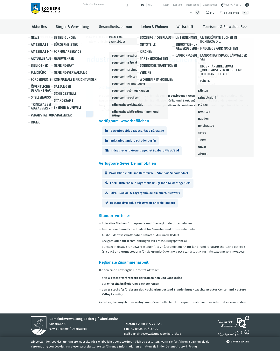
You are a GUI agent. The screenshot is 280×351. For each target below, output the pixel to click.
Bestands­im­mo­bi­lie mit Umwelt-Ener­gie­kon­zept (140, 203)
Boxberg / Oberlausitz (57, 37)
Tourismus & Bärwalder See (225, 26)
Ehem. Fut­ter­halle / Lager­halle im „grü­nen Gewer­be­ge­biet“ (148, 183)
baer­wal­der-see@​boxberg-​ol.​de (61, 107)
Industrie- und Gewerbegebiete (104, 37)
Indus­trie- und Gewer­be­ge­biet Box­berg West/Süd (142, 150)
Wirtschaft (185, 26)
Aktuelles (39, 26)
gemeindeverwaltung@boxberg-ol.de (156, 333)
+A (197, 12)
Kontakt (177, 4)
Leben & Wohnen (154, 26)
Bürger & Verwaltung (72, 26)
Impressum (192, 4)
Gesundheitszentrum (115, 26)
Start (166, 4)
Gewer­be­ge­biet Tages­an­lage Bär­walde (134, 130)
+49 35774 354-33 (53, 103)
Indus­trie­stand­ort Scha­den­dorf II (130, 140)
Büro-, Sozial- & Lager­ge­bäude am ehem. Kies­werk (142, 193)
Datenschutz (210, 4)
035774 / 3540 (231, 5)
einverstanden (237, 342)
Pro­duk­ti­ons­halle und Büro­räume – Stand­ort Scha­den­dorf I (147, 173)
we (150, 4)
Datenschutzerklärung (181, 346)
